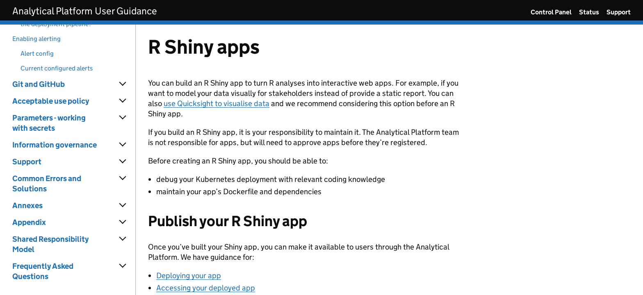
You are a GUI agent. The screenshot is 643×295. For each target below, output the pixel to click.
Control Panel (551, 12)
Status (589, 12)
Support (619, 12)
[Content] (389, 160)
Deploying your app (188, 275)
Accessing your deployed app (205, 288)
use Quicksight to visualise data (216, 103)
